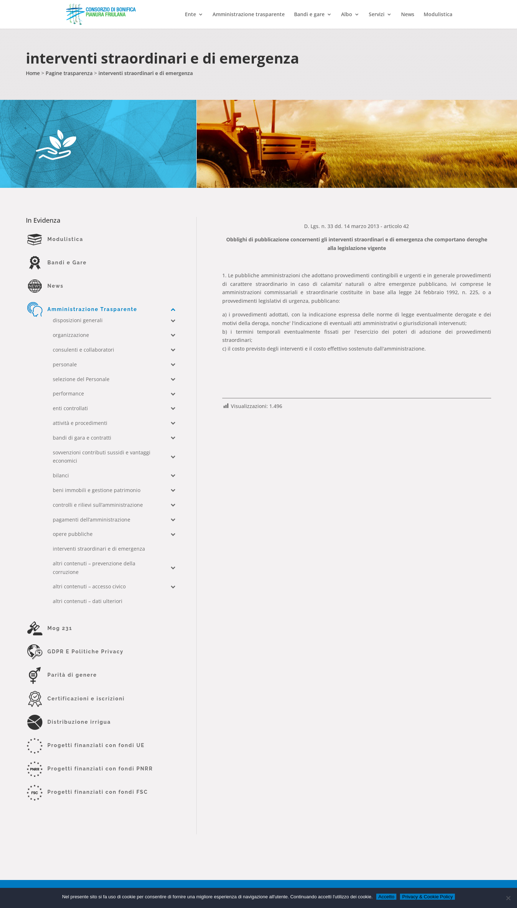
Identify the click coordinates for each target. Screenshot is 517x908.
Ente (190, 15)
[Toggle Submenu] (173, 309)
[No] (508, 898)
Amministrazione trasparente (249, 15)
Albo (346, 15)
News (407, 15)
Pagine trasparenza (69, 73)
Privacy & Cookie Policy (427, 896)
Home (33, 73)
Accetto (386, 896)
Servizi (377, 15)
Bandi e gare (309, 15)
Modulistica (438, 15)
